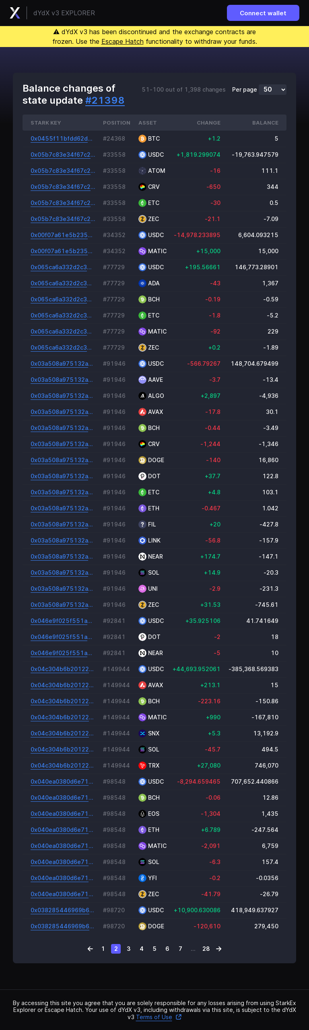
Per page (244, 89)
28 (206, 948)
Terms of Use (159, 1017)
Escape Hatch (122, 41)
